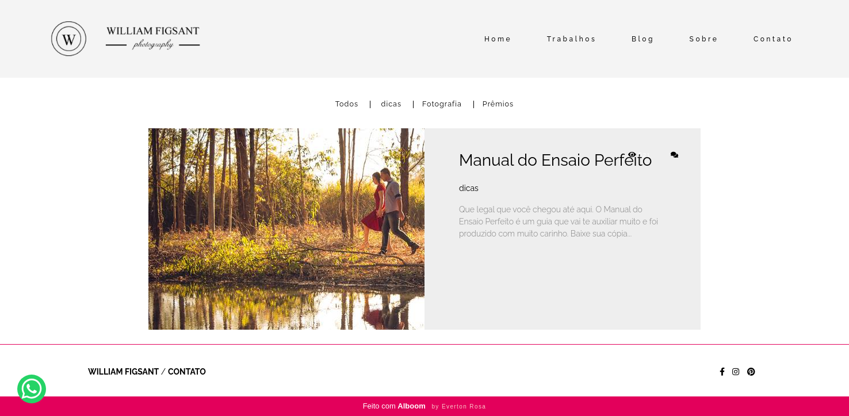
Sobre (704, 39)
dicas (391, 104)
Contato (773, 39)
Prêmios (498, 104)
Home (498, 39)
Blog (643, 39)
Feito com (425, 406)
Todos (346, 104)
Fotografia (442, 104)
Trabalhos (572, 39)
